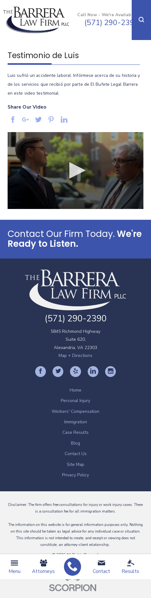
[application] (75, 170)
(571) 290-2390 (112, 23)
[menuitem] (72, 567)
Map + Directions (75, 356)
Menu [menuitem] (15, 566)
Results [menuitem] (130, 566)
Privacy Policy (75, 475)
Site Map (75, 464)
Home (75, 390)
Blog (75, 443)
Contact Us (76, 454)
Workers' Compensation (75, 411)
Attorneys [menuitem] (43, 566)
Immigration (75, 422)
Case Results (75, 432)
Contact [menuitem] (101, 566)
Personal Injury (75, 401)
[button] (141, 20)
